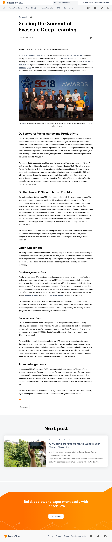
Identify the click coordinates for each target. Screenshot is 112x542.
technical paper (25, 68)
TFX (58, 8)
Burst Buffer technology (54, 295)
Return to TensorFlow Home (96, 3)
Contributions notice (78, 536)
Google (51, 536)
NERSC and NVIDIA (74, 55)
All (4, 8)
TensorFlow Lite (46, 8)
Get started (56, 516)
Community (68, 8)
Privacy (58, 536)
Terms (66, 536)
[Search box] (68, 3)
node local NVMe (31, 295)
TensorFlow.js (31, 8)
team (23, 123)
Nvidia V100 (67, 58)
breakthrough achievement (32, 55)
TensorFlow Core (15, 8)
